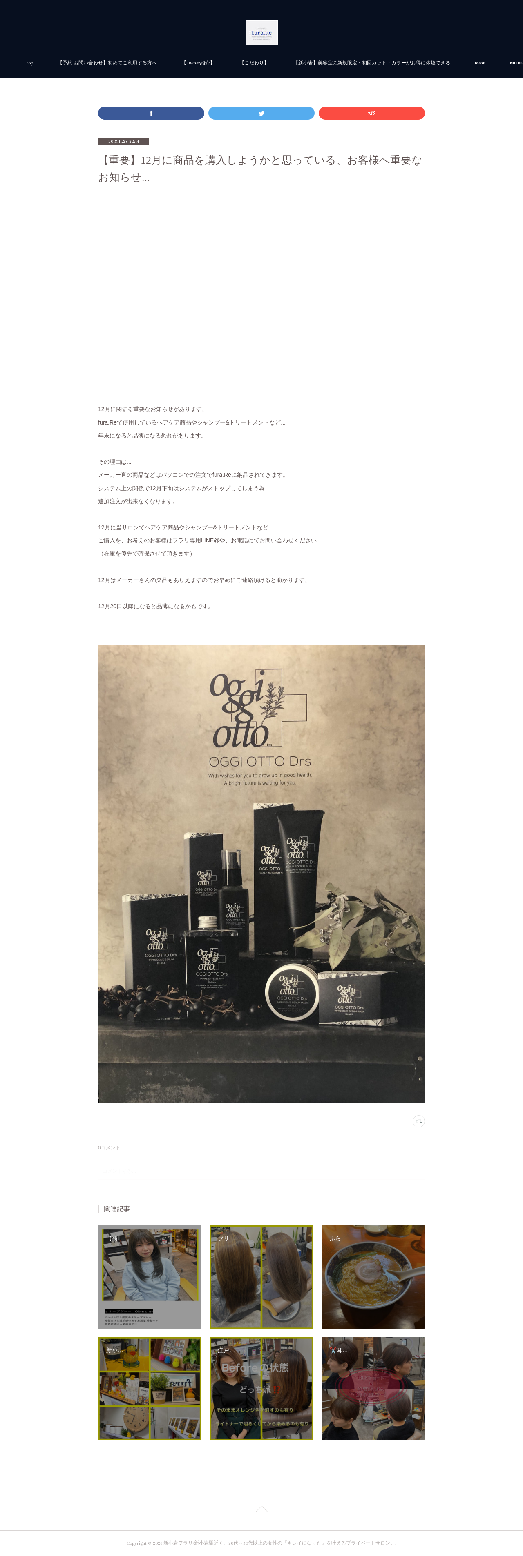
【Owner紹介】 (289, 63)
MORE (391, 63)
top (121, 63)
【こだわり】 (345, 63)
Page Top (261, 1510)
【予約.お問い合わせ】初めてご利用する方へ (198, 63)
